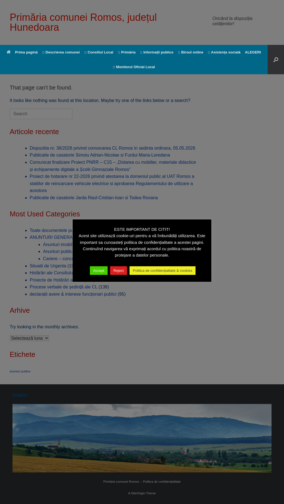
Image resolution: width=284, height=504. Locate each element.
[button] (276, 59)
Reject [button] (118, 270)
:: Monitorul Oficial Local (134, 67)
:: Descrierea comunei (61, 52)
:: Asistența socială (224, 52)
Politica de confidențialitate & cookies (162, 270)
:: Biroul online (190, 52)
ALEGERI (253, 52)
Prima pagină (22, 52)
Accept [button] (98, 270)
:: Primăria (126, 52)
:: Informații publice (157, 52)
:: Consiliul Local (98, 52)
